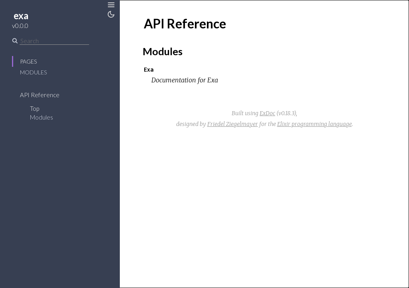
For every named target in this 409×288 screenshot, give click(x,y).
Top (34, 108)
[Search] (54, 41)
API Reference (40, 94)
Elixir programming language (314, 124)
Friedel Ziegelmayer (232, 124)
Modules (33, 72)
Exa (148, 69)
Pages (28, 61)
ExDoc (267, 113)
